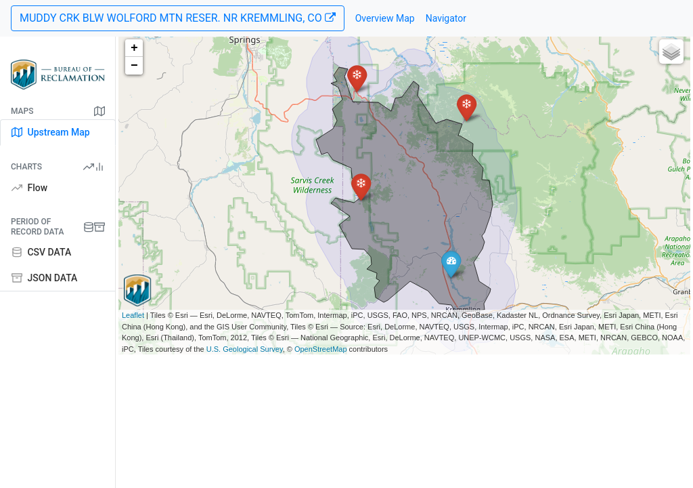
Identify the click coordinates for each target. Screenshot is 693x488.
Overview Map (385, 18)
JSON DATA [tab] (44, 277)
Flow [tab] (29, 187)
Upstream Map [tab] (51, 132)
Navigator (446, 18)
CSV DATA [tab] (41, 252)
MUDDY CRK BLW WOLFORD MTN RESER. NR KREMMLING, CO (178, 18)
